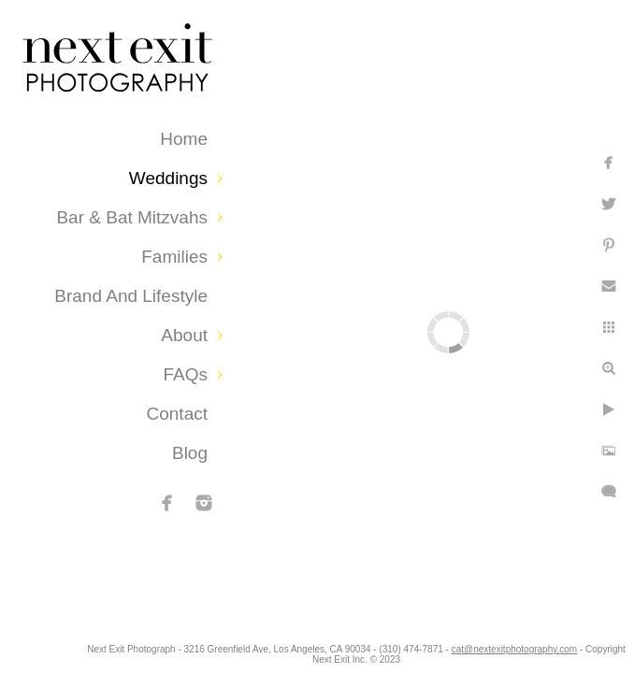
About (184, 335)
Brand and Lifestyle (131, 296)
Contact (177, 413)
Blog (190, 453)
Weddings (168, 178)
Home (184, 139)
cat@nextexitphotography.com (326, 659)
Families (174, 256)
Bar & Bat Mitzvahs (132, 217)
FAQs (185, 374)
